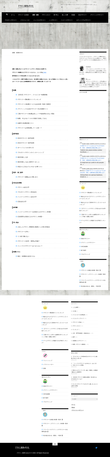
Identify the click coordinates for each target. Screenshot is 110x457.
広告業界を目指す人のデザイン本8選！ (30, 216)
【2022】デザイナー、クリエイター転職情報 (32, 94)
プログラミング (85, 254)
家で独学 (83, 250)
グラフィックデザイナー (97, 15)
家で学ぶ (56, 15)
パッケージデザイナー (67, 20)
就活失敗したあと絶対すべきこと (29, 162)
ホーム (13, 15)
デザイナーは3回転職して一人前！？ (30, 128)
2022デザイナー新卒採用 (26, 143)
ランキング (75, 329)
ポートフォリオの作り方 (26, 147)
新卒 (74, 337)
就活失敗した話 (23, 157)
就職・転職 (35, 15)
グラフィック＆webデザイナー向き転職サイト (33, 109)
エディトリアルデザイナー (83, 20)
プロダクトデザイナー (11, 20)
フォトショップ (47, 360)
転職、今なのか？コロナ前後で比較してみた (32, 118)
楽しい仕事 (65, 15)
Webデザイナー (82, 15)
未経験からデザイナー (78, 340)
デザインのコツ (46, 15)
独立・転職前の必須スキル (26, 256)
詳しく (95, 4)
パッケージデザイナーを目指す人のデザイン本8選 (34, 212)
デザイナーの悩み (77, 322)
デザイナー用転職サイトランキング (29, 99)
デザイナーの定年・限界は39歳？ (29, 241)
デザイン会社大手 (23, 187)
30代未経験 (84, 246)
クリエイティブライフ (78, 318)
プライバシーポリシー (78, 410)
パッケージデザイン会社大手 (27, 197)
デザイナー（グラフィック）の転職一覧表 (93, 274)
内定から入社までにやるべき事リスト (30, 166)
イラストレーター (25, 20)
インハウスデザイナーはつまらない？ (30, 246)
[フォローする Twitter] (96, 448)
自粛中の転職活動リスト (26, 123)
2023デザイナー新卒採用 (26, 138)
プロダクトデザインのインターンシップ (31, 152)
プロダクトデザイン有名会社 (27, 192)
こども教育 (75, 307)
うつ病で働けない (23, 236)
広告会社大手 (22, 201)
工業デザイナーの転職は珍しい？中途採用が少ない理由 (36, 113)
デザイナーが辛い (23, 231)
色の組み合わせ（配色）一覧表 (90, 286)
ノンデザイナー (53, 20)
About (73, 407)
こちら (44, 72)
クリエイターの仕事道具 (79, 314)
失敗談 (73, 15)
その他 (74, 311)
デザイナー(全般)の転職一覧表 (90, 270)
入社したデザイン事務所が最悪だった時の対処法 (34, 227)
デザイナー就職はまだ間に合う (28, 177)
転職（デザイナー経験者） (79, 344)
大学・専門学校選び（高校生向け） (82, 333)
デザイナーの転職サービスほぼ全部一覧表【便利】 (34, 104)
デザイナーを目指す (23, 15)
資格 (44, 368)
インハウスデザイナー (39, 20)
